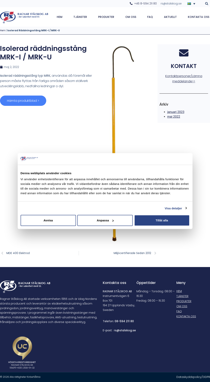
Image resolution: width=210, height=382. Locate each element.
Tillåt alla (162, 220)
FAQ (150, 17)
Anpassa (105, 220)
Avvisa (48, 220)
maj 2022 (173, 117)
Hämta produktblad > (23, 100)
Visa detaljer (173, 208)
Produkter (106, 17)
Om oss (130, 17)
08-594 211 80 (124, 321)
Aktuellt (170, 17)
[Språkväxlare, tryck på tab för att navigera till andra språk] (193, 3)
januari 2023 (175, 112)
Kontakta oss (198, 17)
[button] (207, 3)
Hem (59, 17)
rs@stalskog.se (125, 330)
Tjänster (80, 17)
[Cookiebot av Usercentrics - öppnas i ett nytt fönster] (173, 159)
